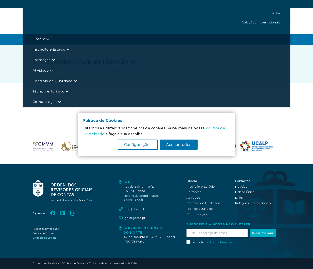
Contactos (242, 181)
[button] (154, 20)
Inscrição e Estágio (200, 186)
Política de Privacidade (221, 242)
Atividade (193, 197)
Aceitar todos (178, 144)
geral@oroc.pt (135, 217)
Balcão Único (245, 192)
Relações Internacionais (253, 203)
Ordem (191, 181)
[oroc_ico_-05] (58, 21)
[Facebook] (261, 20)
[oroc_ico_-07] (43, 146)
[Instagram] (278, 21)
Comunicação (196, 214)
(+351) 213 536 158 (136, 209)
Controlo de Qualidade (203, 203)
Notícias (241, 186)
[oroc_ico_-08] (71, 146)
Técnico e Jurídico (199, 208)
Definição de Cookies (44, 237)
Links (239, 197)
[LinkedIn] (270, 20)
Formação (193, 192)
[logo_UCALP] (256, 146)
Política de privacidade (46, 228)
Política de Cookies (43, 233)
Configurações (138, 144)
